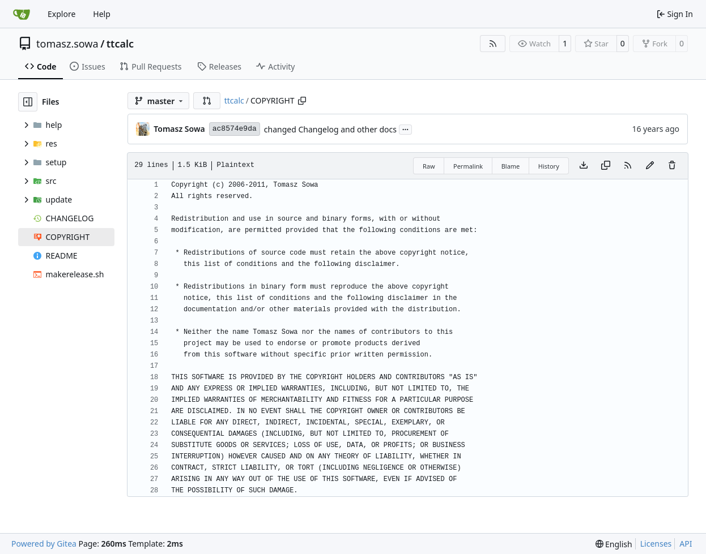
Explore (61, 13)
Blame (510, 166)
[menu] (614, 544)
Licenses (656, 543)
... (405, 128)
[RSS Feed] (493, 43)
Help (101, 13)
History (548, 166)
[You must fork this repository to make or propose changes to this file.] (650, 165)
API (685, 543)
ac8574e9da (234, 128)
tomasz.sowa (67, 43)
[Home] (21, 14)
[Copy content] (606, 165)
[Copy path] (302, 101)
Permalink (468, 166)
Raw (429, 166)
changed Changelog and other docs (330, 129)
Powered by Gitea (43, 543)
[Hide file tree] (27, 101)
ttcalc (120, 43)
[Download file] (584, 165)
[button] (206, 100)
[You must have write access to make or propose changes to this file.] (672, 165)
